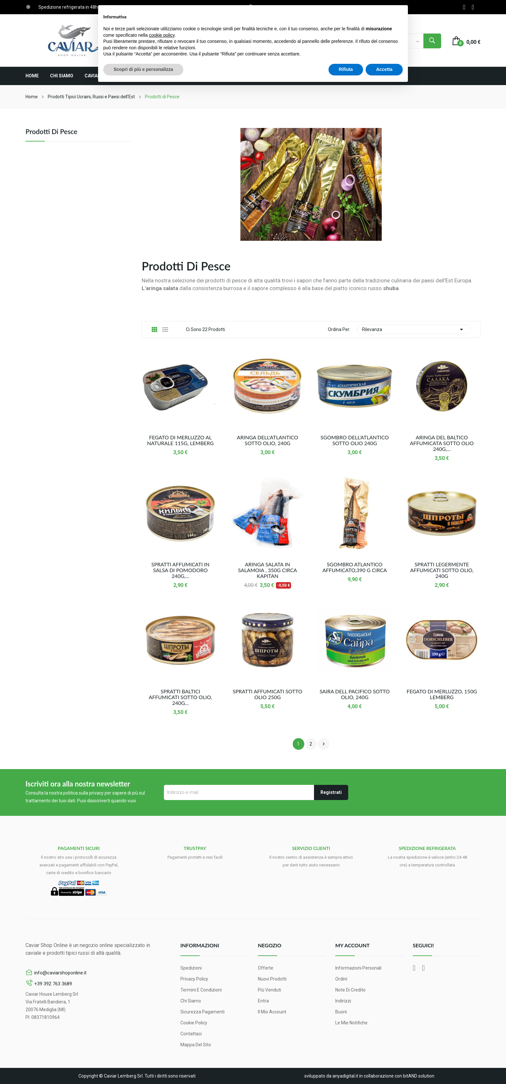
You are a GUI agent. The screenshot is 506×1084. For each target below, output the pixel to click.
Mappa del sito (195, 1044)
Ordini (341, 978)
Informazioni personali (358, 968)
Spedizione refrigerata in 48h (68, 7)
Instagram (473, 7)
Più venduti (269, 989)
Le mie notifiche (351, 1022)
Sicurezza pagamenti (202, 1011)
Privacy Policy (194, 978)
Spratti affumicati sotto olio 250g (267, 694)
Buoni (341, 1011)
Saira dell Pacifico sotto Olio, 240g (354, 694)
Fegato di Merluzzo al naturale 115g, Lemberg (180, 440)
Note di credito (350, 989)
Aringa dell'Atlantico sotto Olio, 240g (267, 440)
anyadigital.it (345, 1076)
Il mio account (272, 1011)
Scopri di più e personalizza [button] (143, 69)
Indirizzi (343, 1000)
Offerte (265, 968)
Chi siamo (190, 1000)
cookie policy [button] (162, 35)
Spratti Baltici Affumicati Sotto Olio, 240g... (180, 697)
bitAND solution (418, 1076)
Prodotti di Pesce (51, 131)
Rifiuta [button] (346, 69)
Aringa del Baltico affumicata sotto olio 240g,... (442, 443)
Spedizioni (191, 968)
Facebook (464, 7)
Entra (263, 1000)
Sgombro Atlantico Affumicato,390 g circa (354, 567)
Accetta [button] (384, 69)
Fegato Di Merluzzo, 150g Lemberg (442, 694)
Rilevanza (413, 329)
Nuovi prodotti (272, 978)
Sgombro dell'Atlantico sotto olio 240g (354, 440)
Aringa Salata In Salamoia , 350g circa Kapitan (267, 570)
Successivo (324, 744)
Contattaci (191, 1033)
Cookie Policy (193, 1022)
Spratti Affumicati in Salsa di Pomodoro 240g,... (180, 570)
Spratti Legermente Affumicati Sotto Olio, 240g (441, 570)
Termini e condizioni (201, 989)
